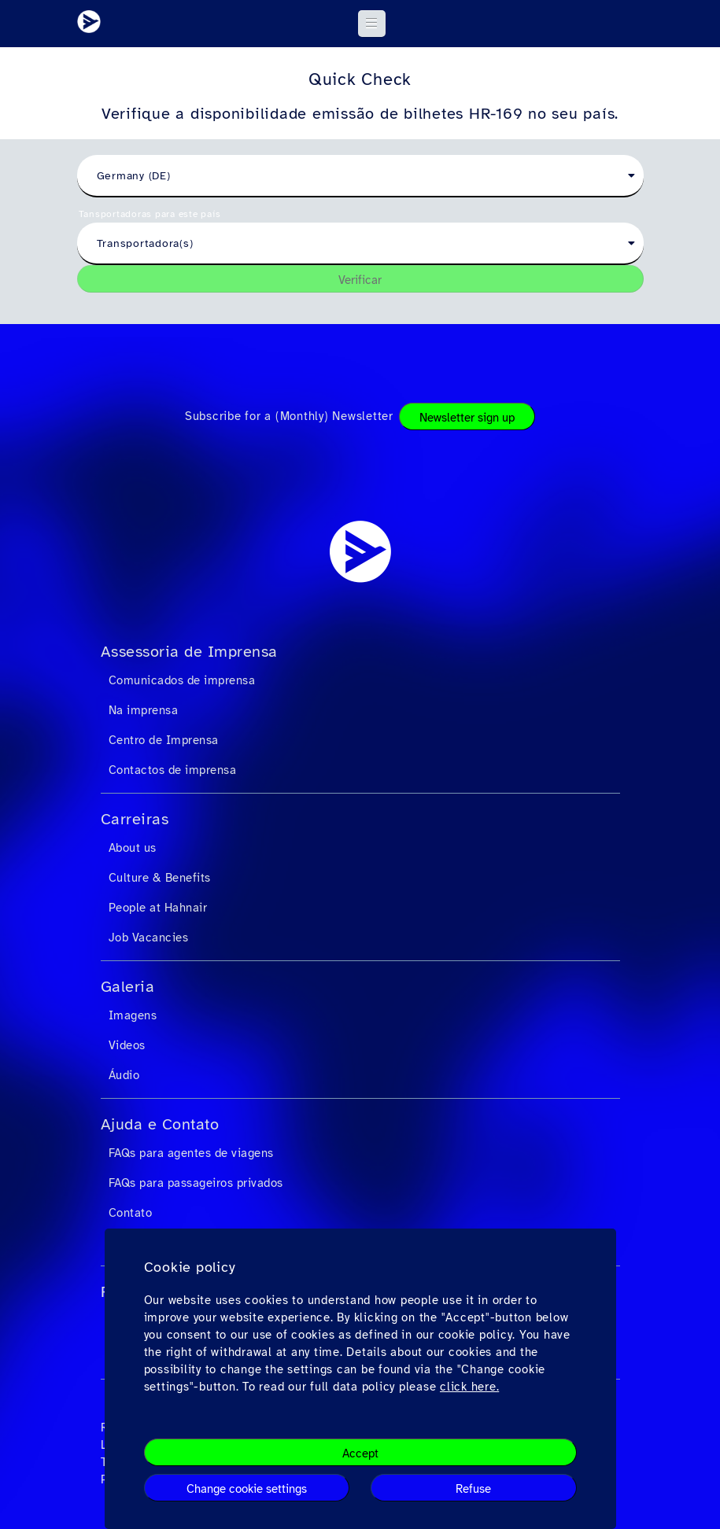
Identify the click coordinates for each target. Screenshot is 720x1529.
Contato (131, 1213)
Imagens (133, 1015)
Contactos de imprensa (173, 770)
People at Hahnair (158, 908)
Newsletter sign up (467, 418)
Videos (127, 1045)
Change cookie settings (246, 1489)
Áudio (124, 1075)
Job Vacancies (149, 937)
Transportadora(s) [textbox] (145, 243)
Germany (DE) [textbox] (134, 175)
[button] (372, 23)
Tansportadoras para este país (150, 213)
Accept (360, 1453)
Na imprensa (144, 710)
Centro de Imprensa (164, 740)
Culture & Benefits (160, 878)
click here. (469, 1387)
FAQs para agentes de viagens (191, 1153)
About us (133, 848)
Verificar (360, 280)
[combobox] (360, 176)
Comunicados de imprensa (182, 680)
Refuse (473, 1489)
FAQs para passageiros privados (196, 1183)
